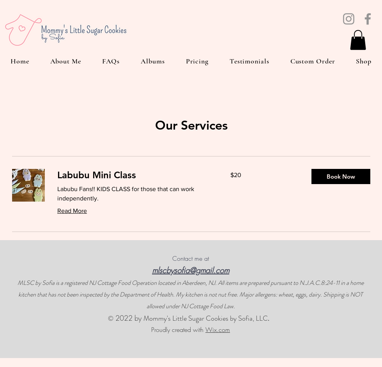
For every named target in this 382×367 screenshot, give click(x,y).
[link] (134, 175)
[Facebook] (367, 18)
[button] (358, 40)
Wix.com (217, 329)
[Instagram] (348, 18)
